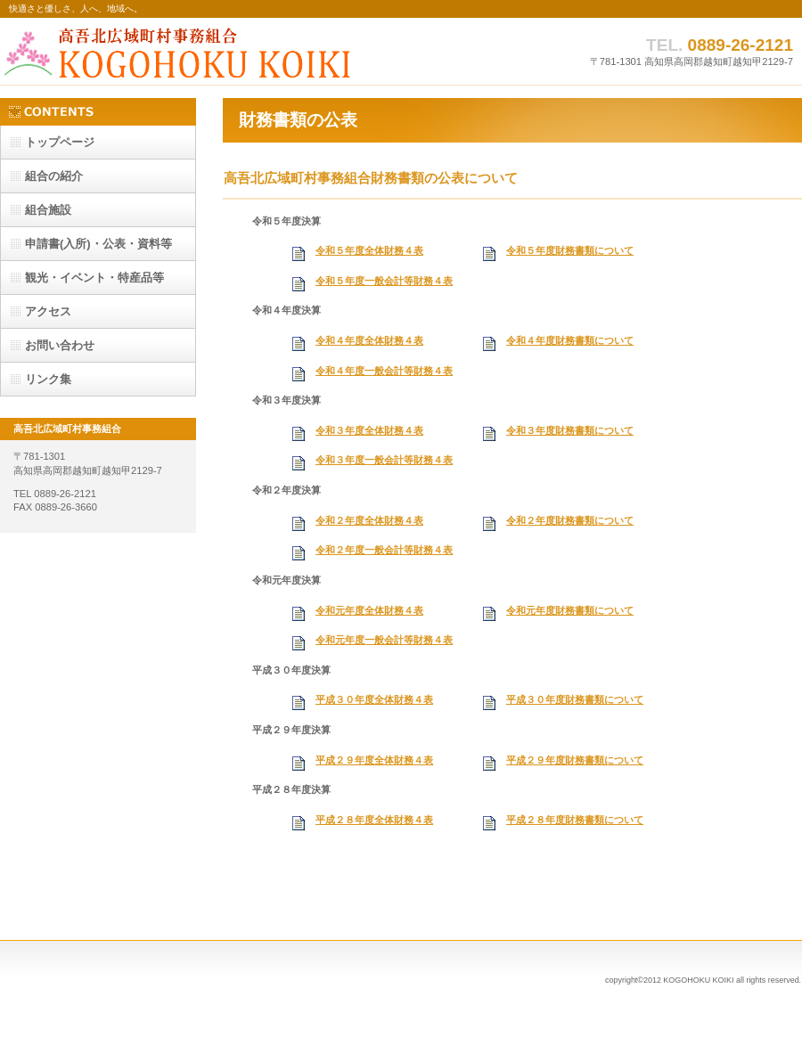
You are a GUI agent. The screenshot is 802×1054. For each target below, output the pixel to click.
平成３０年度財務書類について (574, 699)
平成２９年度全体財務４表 (374, 760)
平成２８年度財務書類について (574, 819)
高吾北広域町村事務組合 (178, 51)
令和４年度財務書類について (570, 340)
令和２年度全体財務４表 (369, 520)
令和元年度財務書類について (570, 610)
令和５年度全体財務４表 (369, 250)
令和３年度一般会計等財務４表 (384, 459)
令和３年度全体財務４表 (369, 430)
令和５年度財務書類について (570, 250)
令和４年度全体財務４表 (369, 340)
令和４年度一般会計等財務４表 (384, 370)
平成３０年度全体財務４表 (374, 699)
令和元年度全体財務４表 (369, 610)
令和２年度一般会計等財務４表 (384, 549)
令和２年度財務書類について (570, 520)
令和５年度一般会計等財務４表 (384, 280)
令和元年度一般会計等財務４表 (384, 639)
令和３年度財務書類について (570, 430)
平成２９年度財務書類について (574, 760)
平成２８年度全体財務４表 (374, 819)
